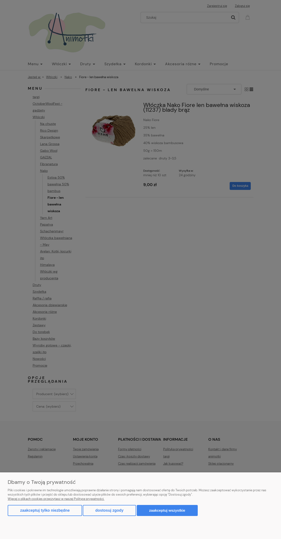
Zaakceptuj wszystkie (167, 510)
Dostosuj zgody (109, 510)
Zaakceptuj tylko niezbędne (45, 510)
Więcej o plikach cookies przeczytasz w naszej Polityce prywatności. (56, 499)
